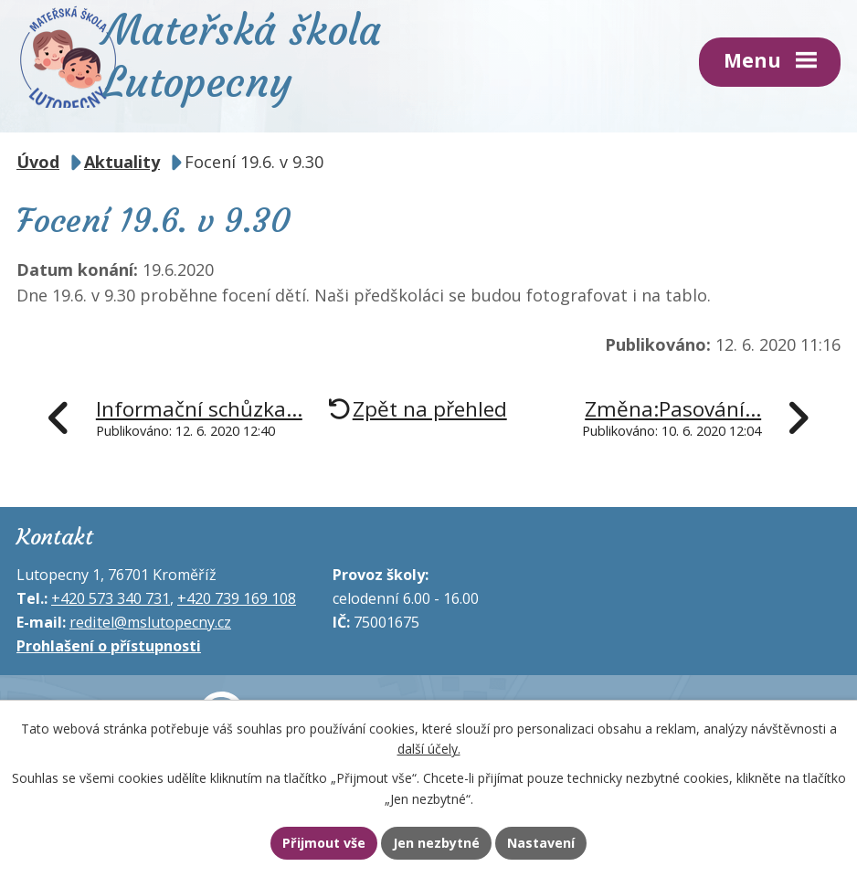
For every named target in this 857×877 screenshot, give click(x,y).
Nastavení (545, 843)
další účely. (428, 747)
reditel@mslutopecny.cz (150, 621)
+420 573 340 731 (110, 597)
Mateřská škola (268, 56)
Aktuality (122, 161)
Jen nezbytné (436, 843)
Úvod (37, 161)
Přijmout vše (319, 843)
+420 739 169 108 (236, 597)
